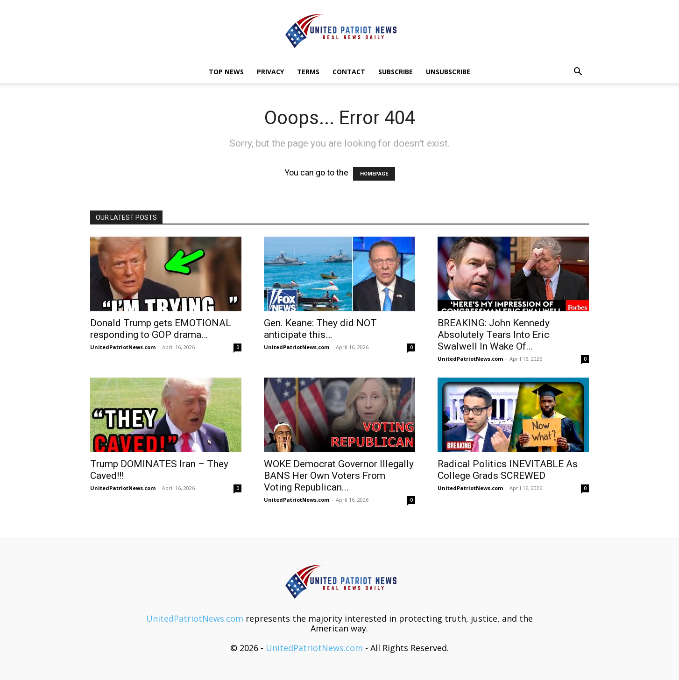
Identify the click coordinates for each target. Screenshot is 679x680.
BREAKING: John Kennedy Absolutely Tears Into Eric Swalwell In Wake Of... (494, 334)
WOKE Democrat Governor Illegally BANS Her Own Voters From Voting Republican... (339, 475)
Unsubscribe (448, 71)
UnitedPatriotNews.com (123, 347)
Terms (308, 71)
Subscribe (395, 71)
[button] (577, 71)
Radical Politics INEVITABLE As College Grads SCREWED (508, 469)
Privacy (270, 71)
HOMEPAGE (374, 174)
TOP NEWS (226, 71)
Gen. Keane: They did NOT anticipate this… (320, 328)
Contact (348, 71)
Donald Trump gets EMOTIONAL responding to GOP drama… (160, 328)
